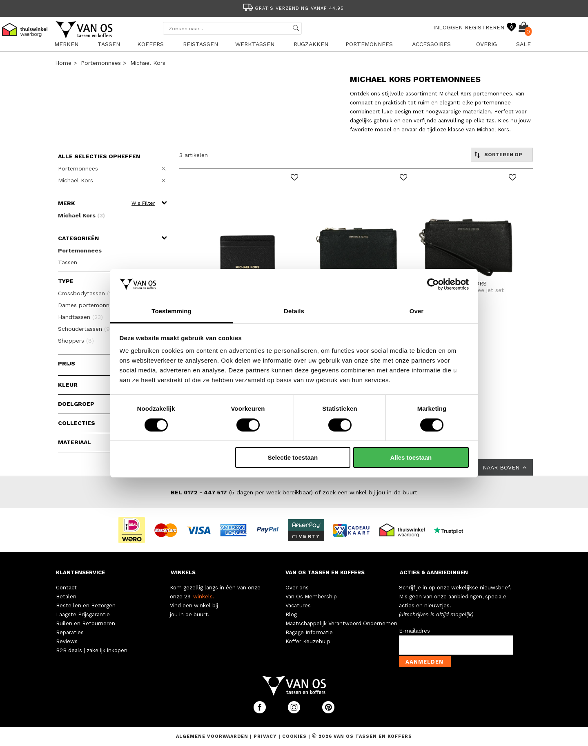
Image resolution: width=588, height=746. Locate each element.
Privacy (266, 736)
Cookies (294, 736)
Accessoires (431, 44)
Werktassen (254, 44)
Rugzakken (311, 44)
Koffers (150, 44)
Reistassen (200, 44)
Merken (66, 44)
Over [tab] (417, 311)
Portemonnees (369, 44)
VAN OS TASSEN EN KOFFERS (325, 572)
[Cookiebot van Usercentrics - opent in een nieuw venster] (433, 284)
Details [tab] (294, 311)
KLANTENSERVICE (80, 572)
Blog (291, 614)
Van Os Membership (311, 596)
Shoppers (76, 340)
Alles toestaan (411, 457)
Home (63, 63)
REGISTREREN (484, 27)
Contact (66, 587)
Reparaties (70, 632)
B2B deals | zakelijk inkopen (91, 650)
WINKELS (183, 572)
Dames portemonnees (93, 305)
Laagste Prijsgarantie (83, 614)
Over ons (297, 587)
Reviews (67, 641)
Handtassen (80, 317)
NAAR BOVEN (505, 467)
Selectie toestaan (293, 457)
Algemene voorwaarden (213, 736)
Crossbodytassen (88, 293)
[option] (294, 7)
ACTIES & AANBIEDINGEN (434, 572)
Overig (486, 44)
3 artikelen (193, 155)
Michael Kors (147, 63)
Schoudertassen (85, 328)
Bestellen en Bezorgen (86, 605)
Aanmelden (424, 662)
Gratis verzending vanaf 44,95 (293, 8)
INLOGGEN (448, 27)
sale (523, 44)
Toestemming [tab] (171, 311)
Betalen (66, 596)
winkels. (203, 596)
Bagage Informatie (309, 632)
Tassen (109, 44)
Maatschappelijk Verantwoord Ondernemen (341, 623)
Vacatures (298, 605)
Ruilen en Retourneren (85, 623)
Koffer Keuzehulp (307, 641)
